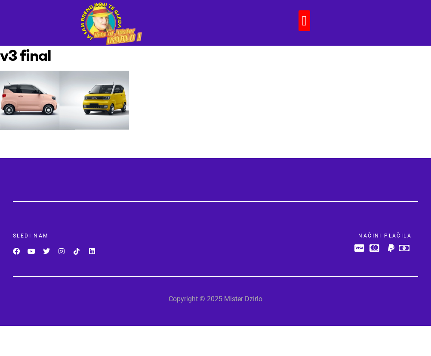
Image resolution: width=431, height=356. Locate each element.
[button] (305, 20)
